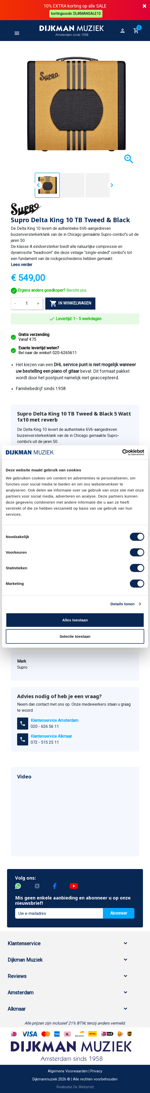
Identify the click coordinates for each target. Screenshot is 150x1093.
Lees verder (21, 264)
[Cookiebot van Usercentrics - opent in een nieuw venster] (122, 452)
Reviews (17, 976)
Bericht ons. (49, 289)
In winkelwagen (70, 303)
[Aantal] (26, 303)
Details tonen (122, 604)
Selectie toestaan (75, 636)
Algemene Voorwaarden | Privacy (75, 1071)
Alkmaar (17, 1008)
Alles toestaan (75, 620)
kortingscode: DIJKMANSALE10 (76, 13)
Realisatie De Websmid (75, 1086)
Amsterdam (20, 992)
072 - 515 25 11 (45, 741)
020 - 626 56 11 (45, 726)
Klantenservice (24, 943)
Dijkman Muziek (25, 959)
